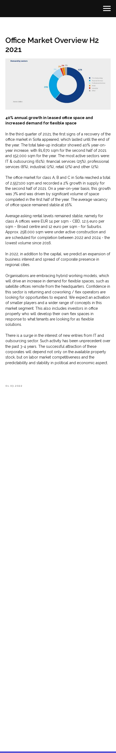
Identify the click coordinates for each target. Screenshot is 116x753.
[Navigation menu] (107, 8)
